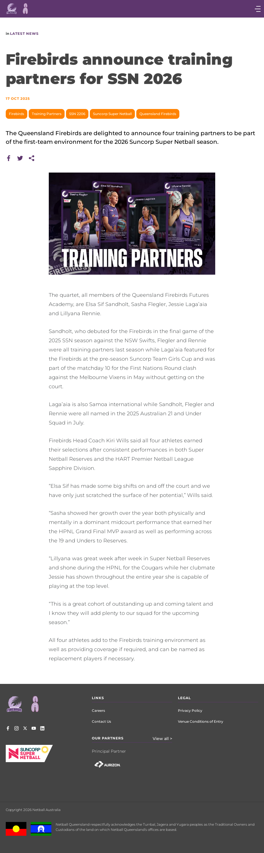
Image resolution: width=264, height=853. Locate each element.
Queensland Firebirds (157, 114)
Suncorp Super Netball (112, 114)
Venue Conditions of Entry (200, 721)
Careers (98, 710)
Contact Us (101, 721)
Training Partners (46, 114)
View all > (162, 738)
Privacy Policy (190, 710)
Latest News (24, 33)
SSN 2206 (77, 114)
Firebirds (16, 114)
